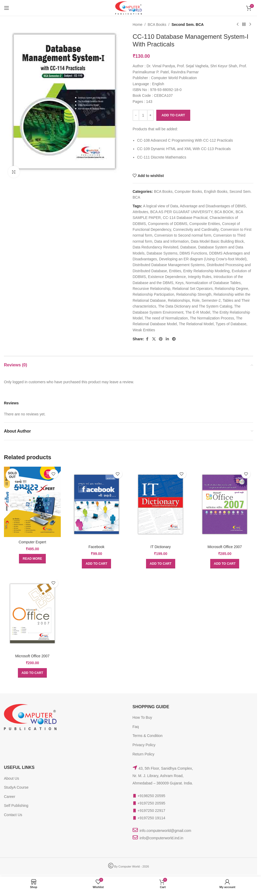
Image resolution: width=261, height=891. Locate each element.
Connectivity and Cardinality (195, 229)
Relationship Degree (231, 288)
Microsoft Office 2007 (225, 546)
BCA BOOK (223, 212)
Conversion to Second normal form (182, 235)
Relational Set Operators (192, 288)
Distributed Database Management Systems (169, 265)
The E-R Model (197, 312)
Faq (136, 726)
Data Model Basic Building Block (217, 241)
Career (9, 796)
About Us (11, 777)
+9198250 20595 (151, 795)
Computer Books (188, 191)
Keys (179, 283)
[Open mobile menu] (6, 8)
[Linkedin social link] (167, 339)
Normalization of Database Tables (212, 283)
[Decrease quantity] (136, 115)
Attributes (140, 212)
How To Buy (142, 717)
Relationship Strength (193, 294)
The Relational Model (196, 324)
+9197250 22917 (151, 810)
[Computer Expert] (32, 501)
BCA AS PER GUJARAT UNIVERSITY (181, 212)
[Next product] (250, 24)
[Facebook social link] (147, 339)
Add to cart (173, 115)
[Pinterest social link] (160, 339)
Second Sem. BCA (187, 24)
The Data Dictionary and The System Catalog (195, 306)
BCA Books (157, 24)
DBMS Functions (193, 253)
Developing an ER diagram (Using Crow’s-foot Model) (203, 259)
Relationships (179, 300)
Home (137, 24)
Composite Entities (204, 224)
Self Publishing (16, 805)
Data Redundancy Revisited (155, 247)
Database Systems (161, 253)
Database (188, 247)
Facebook (96, 546)
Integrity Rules (199, 277)
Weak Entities (144, 330)
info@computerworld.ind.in (161, 837)
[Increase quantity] (150, 115)
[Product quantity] (143, 115)
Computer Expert (32, 541)
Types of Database (230, 324)
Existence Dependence (167, 277)
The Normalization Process (212, 318)
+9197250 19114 (151, 817)
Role (195, 300)
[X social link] (153, 339)
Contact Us (13, 814)
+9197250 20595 (151, 803)
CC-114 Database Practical (185, 217)
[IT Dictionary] (161, 504)
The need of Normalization (166, 318)
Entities (175, 271)
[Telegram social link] (173, 339)
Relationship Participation (153, 294)
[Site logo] (128, 8)
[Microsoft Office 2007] (225, 504)
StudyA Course (16, 787)
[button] (96, 563)
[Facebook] (96, 504)
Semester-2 (211, 300)
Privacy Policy (144, 744)
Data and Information (171, 241)
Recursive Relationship (151, 288)
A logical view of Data (160, 206)
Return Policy (143, 753)
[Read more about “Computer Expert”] (32, 558)
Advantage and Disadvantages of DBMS (213, 206)
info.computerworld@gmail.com (165, 830)
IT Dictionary (160, 546)
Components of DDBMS (167, 224)
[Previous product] (237, 24)
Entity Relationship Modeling (206, 271)
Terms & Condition (148, 735)
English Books (215, 191)
